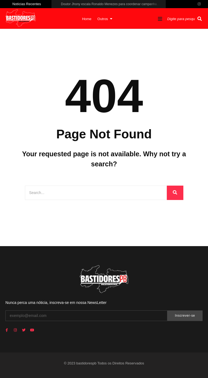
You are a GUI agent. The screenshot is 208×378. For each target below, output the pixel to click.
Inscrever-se (185, 315)
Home (87, 19)
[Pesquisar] (182, 19)
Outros (104, 19)
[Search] (96, 193)
